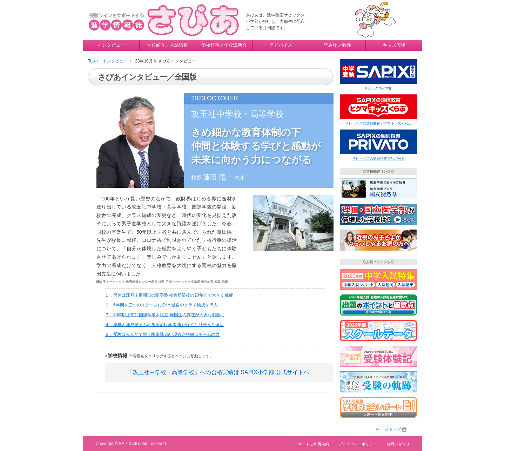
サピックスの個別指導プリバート (378, 158)
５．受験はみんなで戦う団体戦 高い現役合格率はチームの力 (162, 334)
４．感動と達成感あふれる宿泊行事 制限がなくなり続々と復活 (164, 324)
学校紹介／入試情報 (167, 45)
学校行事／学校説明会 (224, 45)
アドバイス (280, 45)
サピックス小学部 (378, 88)
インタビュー (111, 45)
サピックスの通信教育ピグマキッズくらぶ (378, 123)
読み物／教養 (337, 45)
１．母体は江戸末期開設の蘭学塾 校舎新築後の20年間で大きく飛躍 (169, 295)
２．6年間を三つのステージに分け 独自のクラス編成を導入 (161, 305)
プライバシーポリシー (357, 444)
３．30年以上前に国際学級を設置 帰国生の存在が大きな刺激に (164, 314)
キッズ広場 (394, 45)
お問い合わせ (398, 444)
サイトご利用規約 (313, 444)
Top (91, 61)
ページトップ (388, 429)
